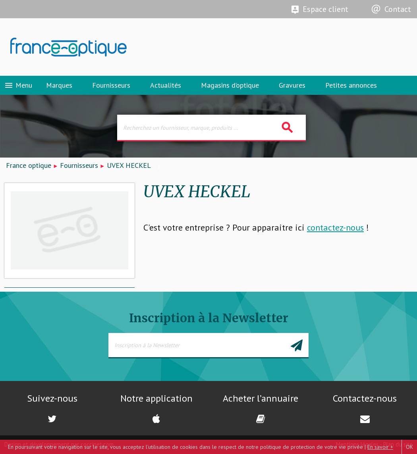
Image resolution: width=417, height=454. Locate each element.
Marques (59, 85)
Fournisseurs (111, 85)
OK (409, 446)
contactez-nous (335, 227)
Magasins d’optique (230, 85)
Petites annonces (351, 85)
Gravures (292, 85)
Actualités (165, 85)
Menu (18, 85)
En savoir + (380, 446)
